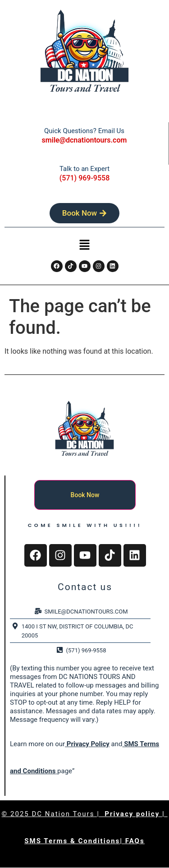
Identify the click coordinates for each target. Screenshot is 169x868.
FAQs (135, 841)
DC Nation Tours (63, 814)
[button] (84, 246)
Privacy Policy (87, 744)
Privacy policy (133, 814)
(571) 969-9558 (84, 178)
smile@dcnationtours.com (84, 140)
